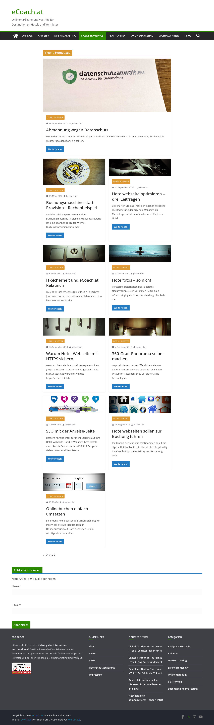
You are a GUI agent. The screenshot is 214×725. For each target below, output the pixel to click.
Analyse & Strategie (179, 646)
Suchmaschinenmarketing (183, 688)
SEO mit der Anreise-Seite (70, 431)
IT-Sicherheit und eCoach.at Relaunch (72, 282)
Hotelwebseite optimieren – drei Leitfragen (138, 196)
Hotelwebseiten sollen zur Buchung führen (137, 433)
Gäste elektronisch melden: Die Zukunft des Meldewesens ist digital (146, 684)
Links (92, 660)
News (187, 35)
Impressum (95, 674)
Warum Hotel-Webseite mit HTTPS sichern (72, 356)
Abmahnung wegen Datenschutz (77, 130)
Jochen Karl (77, 123)
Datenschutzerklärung (102, 667)
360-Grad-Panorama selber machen (138, 356)
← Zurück (49, 555)
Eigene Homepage (92, 35)
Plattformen (117, 35)
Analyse (27, 35)
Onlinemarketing (142, 35)
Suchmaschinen (169, 35)
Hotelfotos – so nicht (131, 280)
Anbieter (43, 35)
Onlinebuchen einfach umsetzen (67, 511)
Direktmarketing (65, 35)
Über (92, 646)
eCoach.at (27, 11)
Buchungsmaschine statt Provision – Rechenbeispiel (71, 205)
